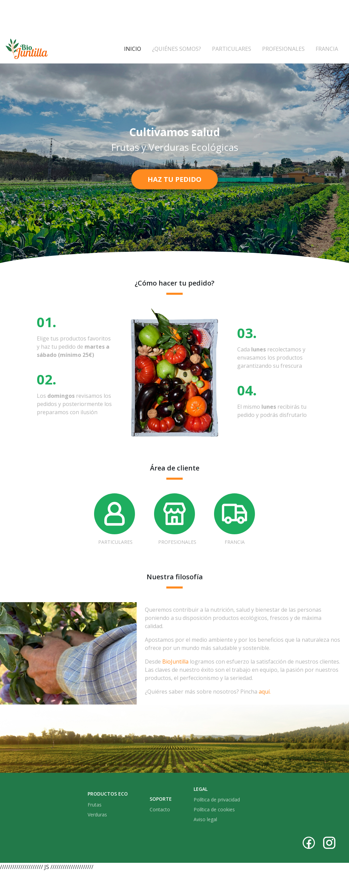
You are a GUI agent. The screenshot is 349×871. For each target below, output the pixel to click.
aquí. (265, 691)
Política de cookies (214, 809)
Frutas (95, 804)
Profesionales (283, 49)
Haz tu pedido (174, 179)
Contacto (160, 809)
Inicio (135, 48)
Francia (327, 49)
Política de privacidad (217, 799)
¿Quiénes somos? (176, 49)
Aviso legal (205, 819)
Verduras (97, 814)
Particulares (231, 49)
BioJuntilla (175, 661)
